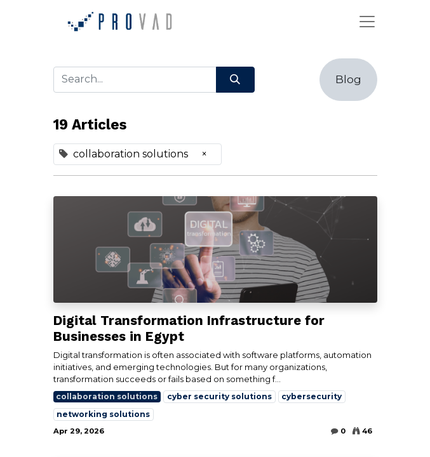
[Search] (235, 79)
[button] (348, 79)
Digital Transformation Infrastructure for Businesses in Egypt (189, 328)
